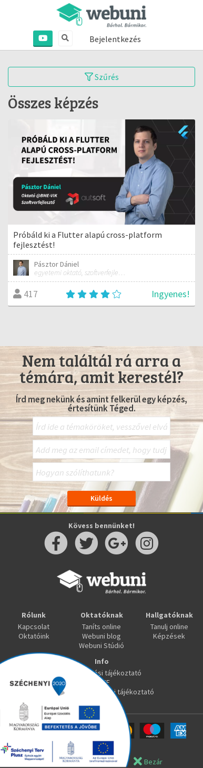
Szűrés (102, 77)
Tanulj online (169, 626)
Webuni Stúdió (101, 645)
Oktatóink (33, 636)
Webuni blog (101, 636)
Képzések (169, 636)
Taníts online (101, 626)
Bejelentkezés (115, 39)
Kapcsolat (33, 626)
